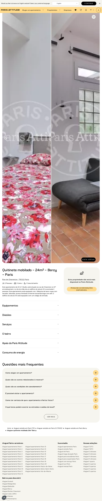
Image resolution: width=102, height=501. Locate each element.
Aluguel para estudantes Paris (68, 456)
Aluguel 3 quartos (89, 466)
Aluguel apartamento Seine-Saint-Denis (39, 469)
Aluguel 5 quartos (89, 471)
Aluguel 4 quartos (89, 469)
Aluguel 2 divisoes (89, 452)
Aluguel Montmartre (9, 499)
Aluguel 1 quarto (89, 461)
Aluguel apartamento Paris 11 (12, 471)
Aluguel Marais (7, 496)
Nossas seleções (90, 443)
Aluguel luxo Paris (64, 464)
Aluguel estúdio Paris (65, 449)
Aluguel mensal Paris (65, 466)
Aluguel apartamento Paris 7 (12, 461)
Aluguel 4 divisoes (89, 456)
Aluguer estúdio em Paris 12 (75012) (49, 428)
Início (9, 428)
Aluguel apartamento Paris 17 (35, 456)
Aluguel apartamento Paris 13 (35, 447)
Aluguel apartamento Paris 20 (36, 464)
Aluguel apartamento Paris (67, 447)
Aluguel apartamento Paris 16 (35, 454)
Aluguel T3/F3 (88, 449)
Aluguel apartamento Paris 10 (12, 469)
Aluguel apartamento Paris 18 (35, 459)
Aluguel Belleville (8, 486)
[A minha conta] (98, 10)
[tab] (33, 10)
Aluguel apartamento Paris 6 (12, 459)
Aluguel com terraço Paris (67, 461)
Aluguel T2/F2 (88, 447)
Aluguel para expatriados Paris (68, 459)
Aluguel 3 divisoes (89, 454)
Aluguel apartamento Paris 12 (12, 474)
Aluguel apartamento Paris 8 (12, 464)
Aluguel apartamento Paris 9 (12, 466)
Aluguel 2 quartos (89, 464)
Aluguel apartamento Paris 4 (12, 454)
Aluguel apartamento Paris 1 (12, 447)
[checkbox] (94, 17)
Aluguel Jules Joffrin (9, 494)
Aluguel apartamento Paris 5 (12, 456)
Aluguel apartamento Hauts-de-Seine (38, 466)
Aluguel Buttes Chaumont (11, 491)
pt (92, 10)
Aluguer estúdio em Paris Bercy (76, 428)
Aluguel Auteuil (7, 481)
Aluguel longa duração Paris (67, 454)
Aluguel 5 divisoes (89, 459)
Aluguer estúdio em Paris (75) (24, 428)
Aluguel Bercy (7, 489)
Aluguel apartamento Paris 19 (35, 461)
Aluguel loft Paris (64, 452)
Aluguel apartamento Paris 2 (12, 449)
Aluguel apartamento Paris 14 (35, 449)
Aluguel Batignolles (9, 484)
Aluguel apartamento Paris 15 (35, 452)
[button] (4, 497)
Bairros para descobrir (11, 478)
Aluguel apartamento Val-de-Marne (38, 471)
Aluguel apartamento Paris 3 (12, 452)
